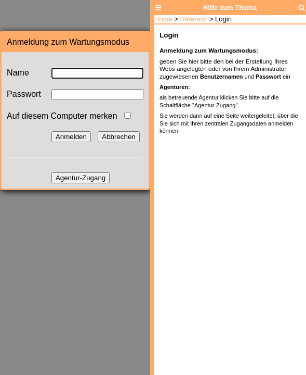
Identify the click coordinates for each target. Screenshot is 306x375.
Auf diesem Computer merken (62, 115)
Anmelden (71, 137)
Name (18, 72)
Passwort (24, 94)
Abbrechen (118, 137)
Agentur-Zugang (80, 178)
